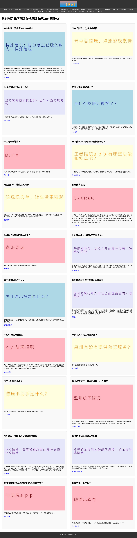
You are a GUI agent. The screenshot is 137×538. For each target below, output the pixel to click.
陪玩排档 (115, 9)
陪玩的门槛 (98, 9)
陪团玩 (83, 9)
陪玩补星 (6, 175)
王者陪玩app (76, 175)
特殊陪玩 (6, 77)
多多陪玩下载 (74, 9)
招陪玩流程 (64, 9)
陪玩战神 (81, 11)
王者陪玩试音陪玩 (52, 9)
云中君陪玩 (75, 63)
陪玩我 (90, 9)
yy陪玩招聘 (7, 372)
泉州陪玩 (75, 368)
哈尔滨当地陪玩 (77, 471)
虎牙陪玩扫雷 (8, 325)
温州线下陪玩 (76, 426)
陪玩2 (42, 9)
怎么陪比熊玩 (76, 225)
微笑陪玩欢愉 (72, 11)
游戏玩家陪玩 (91, 11)
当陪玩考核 (7, 120)
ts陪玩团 (40, 11)
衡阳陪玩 (6, 268)
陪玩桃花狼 (75, 270)
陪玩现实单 (7, 220)
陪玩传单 (75, 317)
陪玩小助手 (7, 415)
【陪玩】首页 (7, 9)
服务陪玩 (107, 9)
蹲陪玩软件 (75, 526)
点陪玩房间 (18, 9)
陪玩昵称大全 (50, 11)
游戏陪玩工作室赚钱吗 (31, 9)
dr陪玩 (100, 11)
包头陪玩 (6, 473)
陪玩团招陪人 (61, 11)
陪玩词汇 (124, 9)
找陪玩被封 (75, 132)
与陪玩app (7, 516)
